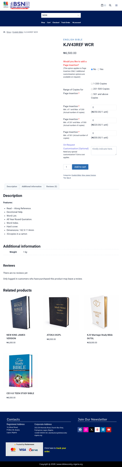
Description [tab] (12, 186)
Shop (43, 22)
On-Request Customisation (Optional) (76, 146)
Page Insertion (71, 106)
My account (76, 22)
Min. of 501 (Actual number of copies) (75, 136)
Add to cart (80, 166)
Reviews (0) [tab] (51, 186)
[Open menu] (116, 5)
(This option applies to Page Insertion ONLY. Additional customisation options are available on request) (74, 72)
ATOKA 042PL (54, 335)
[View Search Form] (110, 5)
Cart (49, 22)
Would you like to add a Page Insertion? (75, 63)
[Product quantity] (67, 167)
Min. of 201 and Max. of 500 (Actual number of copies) (74, 123)
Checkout (55, 22)
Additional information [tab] (31, 186)
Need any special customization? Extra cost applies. (74, 155)
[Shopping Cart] (103, 5)
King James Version (89, 175)
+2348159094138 (40, 433)
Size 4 (69, 178)
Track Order (65, 22)
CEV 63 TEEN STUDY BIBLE (20, 393)
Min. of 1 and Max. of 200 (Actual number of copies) (74, 110)
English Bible (73, 39)
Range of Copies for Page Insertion (73, 91)
